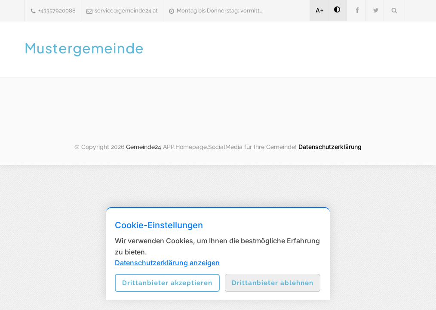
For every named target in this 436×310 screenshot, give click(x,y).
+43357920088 (57, 10)
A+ (320, 10)
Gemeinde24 (143, 146)
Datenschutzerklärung (330, 146)
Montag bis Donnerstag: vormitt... (220, 10)
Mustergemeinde (84, 47)
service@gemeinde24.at (126, 10)
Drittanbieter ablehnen (272, 283)
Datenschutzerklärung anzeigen (167, 262)
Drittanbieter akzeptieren (167, 283)
